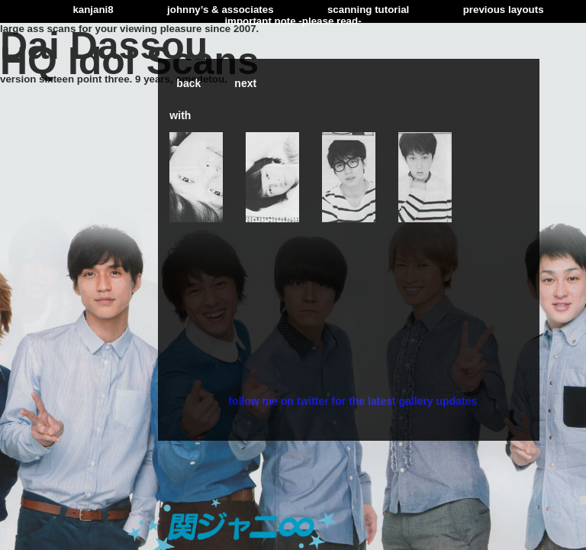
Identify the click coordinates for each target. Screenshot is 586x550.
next (245, 83)
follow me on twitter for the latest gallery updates (352, 401)
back (188, 83)
